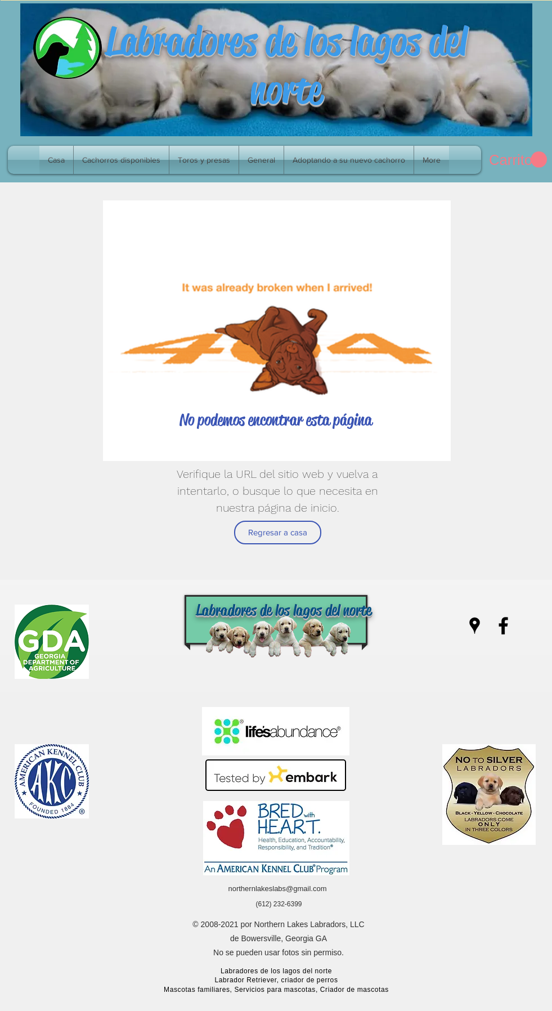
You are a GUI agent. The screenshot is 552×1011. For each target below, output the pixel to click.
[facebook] (503, 625)
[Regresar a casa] (277, 532)
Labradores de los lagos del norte (286, 65)
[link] (518, 159)
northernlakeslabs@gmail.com (277, 888)
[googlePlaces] (474, 625)
